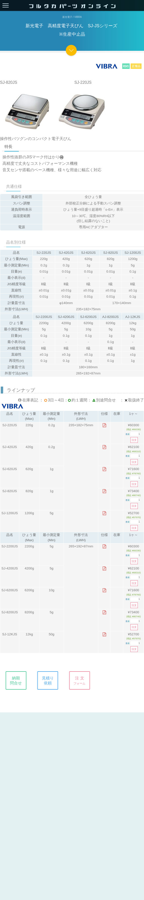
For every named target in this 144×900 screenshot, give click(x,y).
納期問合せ (18, 680)
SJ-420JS (9, 447)
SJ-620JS (9, 469)
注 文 (81, 680)
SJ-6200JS (9, 590)
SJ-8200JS (9, 612)
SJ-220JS (9, 425)
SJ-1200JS (9, 513)
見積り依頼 (50, 680)
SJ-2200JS (9, 546)
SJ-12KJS (9, 634)
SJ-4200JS (9, 568)
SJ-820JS (9, 491)
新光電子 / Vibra (72, 17)
